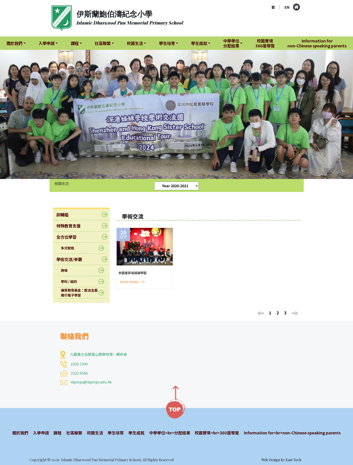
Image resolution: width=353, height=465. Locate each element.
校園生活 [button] (135, 43)
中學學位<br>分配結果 (167, 433)
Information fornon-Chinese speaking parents (317, 43)
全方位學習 (69, 237)
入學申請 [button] (47, 43)
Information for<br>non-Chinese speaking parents (291, 433)
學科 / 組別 (72, 281)
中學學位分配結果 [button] (231, 43)
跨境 (67, 270)
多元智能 (70, 248)
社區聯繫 (73, 433)
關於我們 (20, 433)
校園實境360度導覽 (265, 43)
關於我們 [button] (14, 43)
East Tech (293, 459)
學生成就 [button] (199, 43)
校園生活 (94, 433)
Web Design (270, 459)
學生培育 (114, 433)
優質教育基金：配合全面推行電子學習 (81, 292)
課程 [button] (75, 43)
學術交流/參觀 (72, 259)
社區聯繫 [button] (103, 43)
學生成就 (134, 433)
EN (287, 7)
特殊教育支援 (71, 226)
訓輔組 (65, 214)
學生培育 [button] (167, 43)
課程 (57, 433)
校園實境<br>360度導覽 (214, 433)
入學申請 (41, 433)
